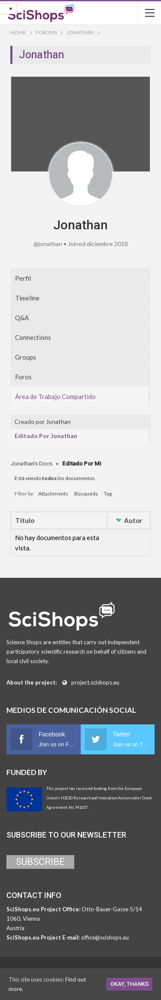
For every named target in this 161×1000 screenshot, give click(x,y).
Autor (133, 520)
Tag (108, 493)
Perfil (23, 278)
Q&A (22, 317)
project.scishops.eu (95, 682)
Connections (33, 337)
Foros (23, 377)
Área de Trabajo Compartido (55, 396)
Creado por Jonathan (43, 421)
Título (24, 520)
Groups (25, 357)
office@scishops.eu (105, 937)
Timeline (27, 298)
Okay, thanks (129, 984)
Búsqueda (86, 493)
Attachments (53, 493)
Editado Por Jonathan (46, 435)
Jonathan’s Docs (31, 463)
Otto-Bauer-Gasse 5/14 (112, 909)
